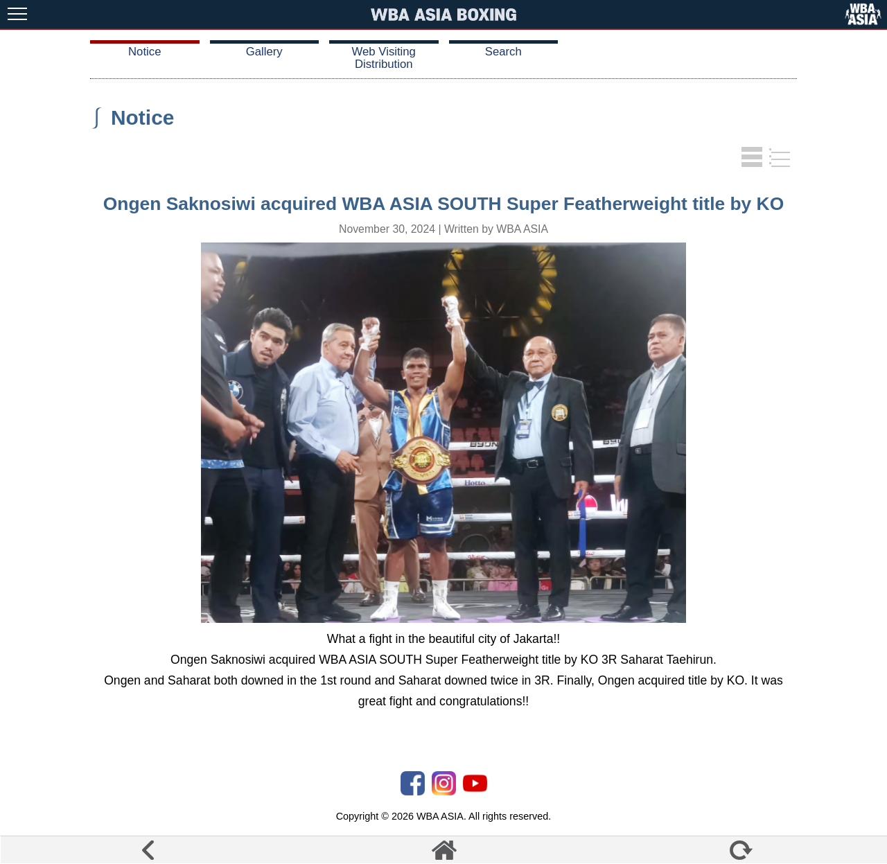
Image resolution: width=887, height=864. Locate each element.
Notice (144, 51)
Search (503, 51)
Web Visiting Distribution (384, 58)
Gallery (264, 51)
